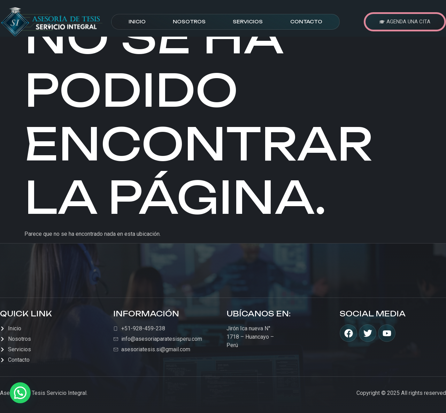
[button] (20, 392)
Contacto (306, 21)
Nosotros (189, 21)
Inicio (137, 21)
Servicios (248, 21)
